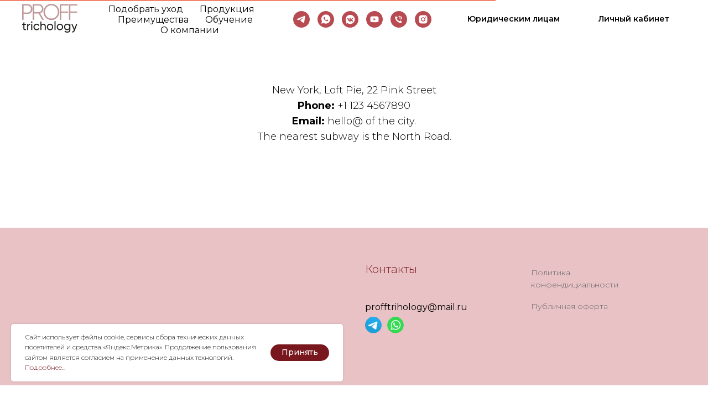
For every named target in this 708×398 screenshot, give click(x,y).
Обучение (229, 19)
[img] (373, 325)
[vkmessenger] (350, 19)
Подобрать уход (145, 9)
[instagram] (423, 19)
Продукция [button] (227, 9)
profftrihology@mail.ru (416, 307)
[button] (513, 19)
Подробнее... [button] (45, 367)
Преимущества (153, 19)
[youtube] (374, 19)
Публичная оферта (569, 306)
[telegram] (301, 19)
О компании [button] (189, 30)
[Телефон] (399, 19)
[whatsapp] (325, 19)
